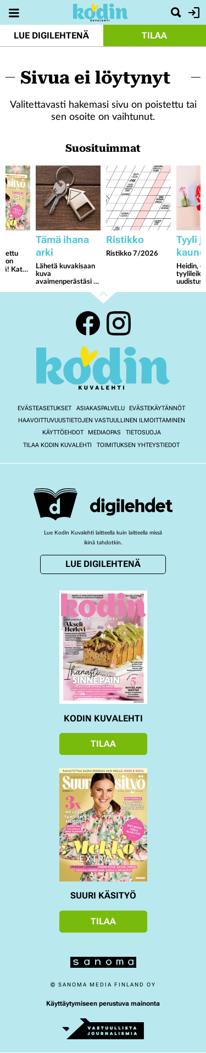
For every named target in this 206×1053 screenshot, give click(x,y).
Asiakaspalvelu (100, 408)
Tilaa (154, 35)
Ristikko (125, 239)
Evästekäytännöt (157, 408)
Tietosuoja (143, 432)
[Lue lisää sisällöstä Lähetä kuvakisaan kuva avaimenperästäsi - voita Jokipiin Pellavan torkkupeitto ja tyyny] (68, 198)
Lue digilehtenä (51, 35)
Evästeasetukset (44, 408)
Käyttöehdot (62, 432)
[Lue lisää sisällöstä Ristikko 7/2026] (138, 198)
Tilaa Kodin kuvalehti (57, 445)
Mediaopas (104, 432)
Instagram (119, 323)
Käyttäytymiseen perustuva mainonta (103, 1003)
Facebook (88, 323)
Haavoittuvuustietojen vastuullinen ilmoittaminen (101, 420)
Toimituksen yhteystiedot (138, 445)
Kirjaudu (192, 12)
